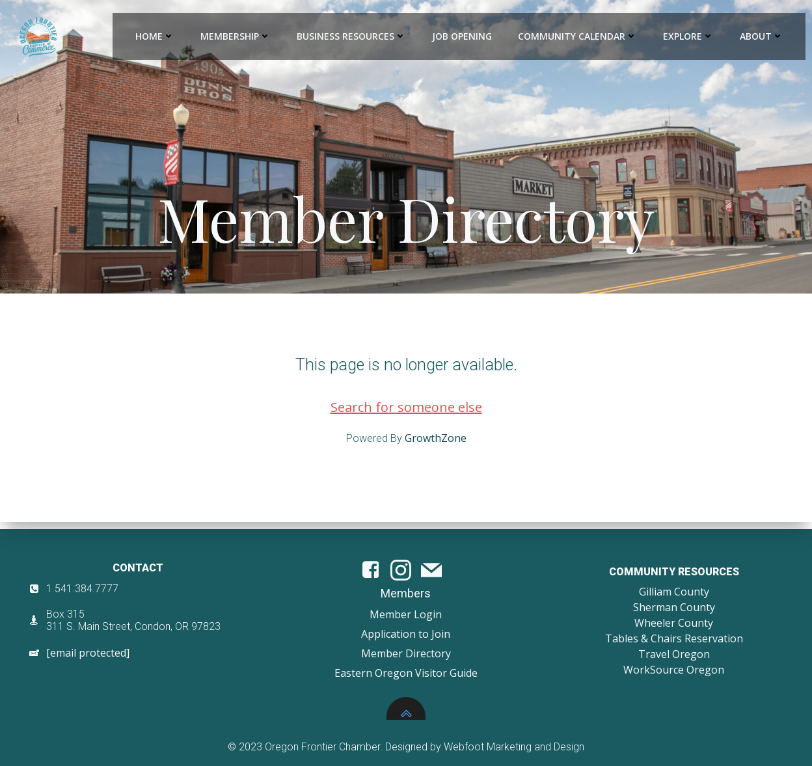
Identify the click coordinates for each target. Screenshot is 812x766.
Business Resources (352, 36)
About (762, 36)
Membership (236, 36)
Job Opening (463, 36)
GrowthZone (436, 444)
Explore (689, 36)
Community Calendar (578, 36)
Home (155, 36)
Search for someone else (406, 413)
